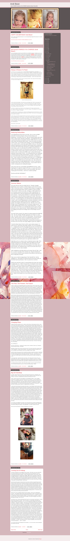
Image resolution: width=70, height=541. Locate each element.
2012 (47, 79)
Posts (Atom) (29, 532)
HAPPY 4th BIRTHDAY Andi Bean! (21, 35)
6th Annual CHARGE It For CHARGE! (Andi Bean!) (51, 64)
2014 (47, 52)
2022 (47, 43)
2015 (47, 51)
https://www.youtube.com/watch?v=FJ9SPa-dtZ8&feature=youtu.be (21, 39)
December (48, 53)
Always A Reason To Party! (19, 70)
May (47, 60)
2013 (47, 78)
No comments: (24, 63)
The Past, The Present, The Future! (22, 283)
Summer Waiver (16, 183)
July (47, 57)
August (48, 56)
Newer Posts (13, 529)
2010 (47, 82)
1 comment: (24, 526)
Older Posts (40, 529)
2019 (47, 47)
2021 (47, 44)
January (48, 76)
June (48, 59)
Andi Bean (15, 4)
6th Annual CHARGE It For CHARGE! (51, 35)
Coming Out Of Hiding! (18, 470)
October (48, 55)
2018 (47, 48)
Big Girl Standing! (16, 372)
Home (27, 529)
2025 (47, 40)
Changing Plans (16, 322)
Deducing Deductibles (18, 132)
